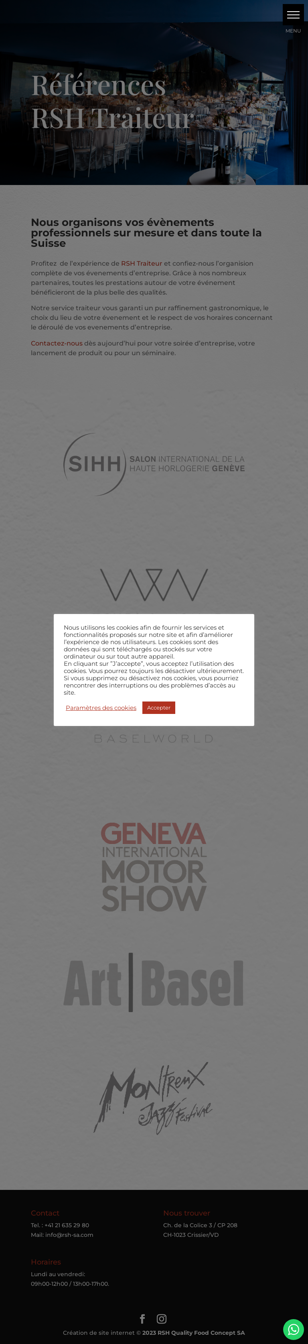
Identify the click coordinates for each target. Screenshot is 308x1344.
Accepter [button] (158, 707)
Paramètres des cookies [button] (101, 708)
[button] (293, 14)
